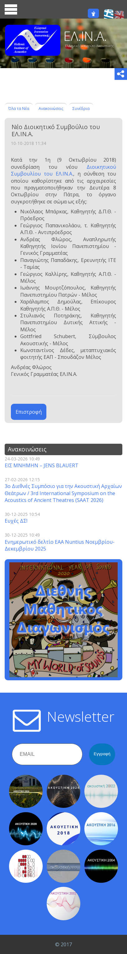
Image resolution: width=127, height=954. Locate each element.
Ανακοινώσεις (51, 108)
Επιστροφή (29, 411)
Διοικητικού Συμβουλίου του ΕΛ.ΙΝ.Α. (63, 170)
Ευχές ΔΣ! (16, 520)
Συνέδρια (81, 108)
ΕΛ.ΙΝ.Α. (85, 35)
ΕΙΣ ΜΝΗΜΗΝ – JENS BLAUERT (41, 465)
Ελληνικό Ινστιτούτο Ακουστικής (89, 45)
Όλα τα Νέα (18, 108)
